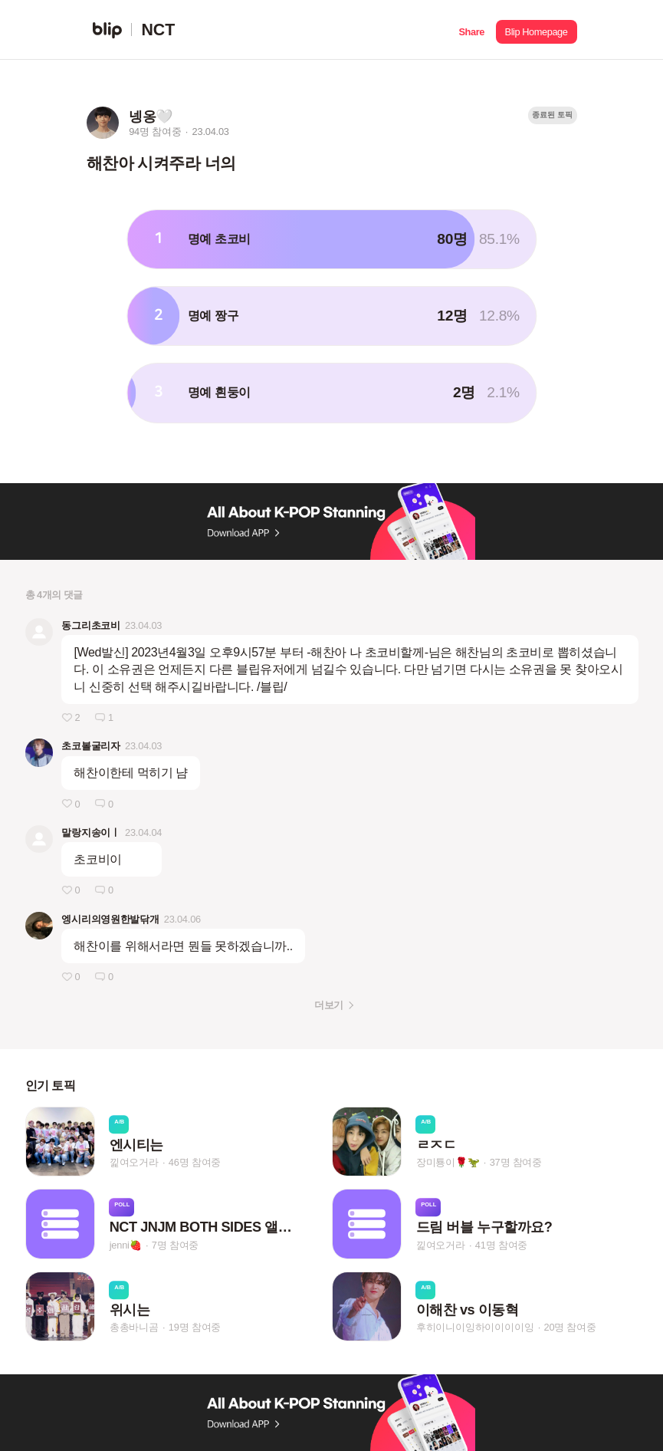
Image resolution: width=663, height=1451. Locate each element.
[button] (471, 30)
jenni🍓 (126, 1245)
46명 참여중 (195, 1162)
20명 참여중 (569, 1328)
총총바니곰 (134, 1328)
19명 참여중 (195, 1328)
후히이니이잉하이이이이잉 (475, 1328)
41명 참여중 (501, 1245)
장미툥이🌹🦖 (448, 1162)
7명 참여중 (175, 1245)
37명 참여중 (516, 1162)
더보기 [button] (328, 1005)
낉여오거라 (134, 1162)
